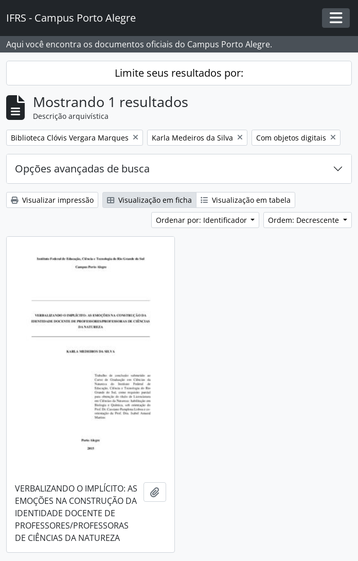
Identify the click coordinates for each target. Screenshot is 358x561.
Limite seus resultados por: (179, 73)
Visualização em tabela (246, 200)
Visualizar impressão (52, 200)
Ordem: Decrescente (304, 220)
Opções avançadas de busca (82, 169)
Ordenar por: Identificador (202, 220)
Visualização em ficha (149, 200)
